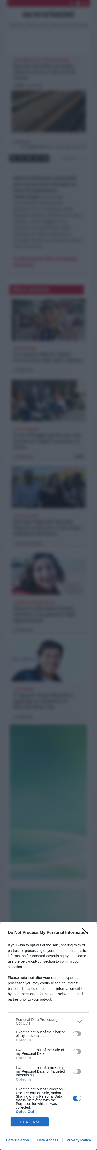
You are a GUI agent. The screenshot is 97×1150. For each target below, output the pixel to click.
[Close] (87, 933)
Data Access (47, 1140)
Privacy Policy (78, 1140)
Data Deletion (17, 1140)
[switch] (77, 1033)
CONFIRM (29, 1122)
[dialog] (48, 1036)
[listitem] (48, 1021)
